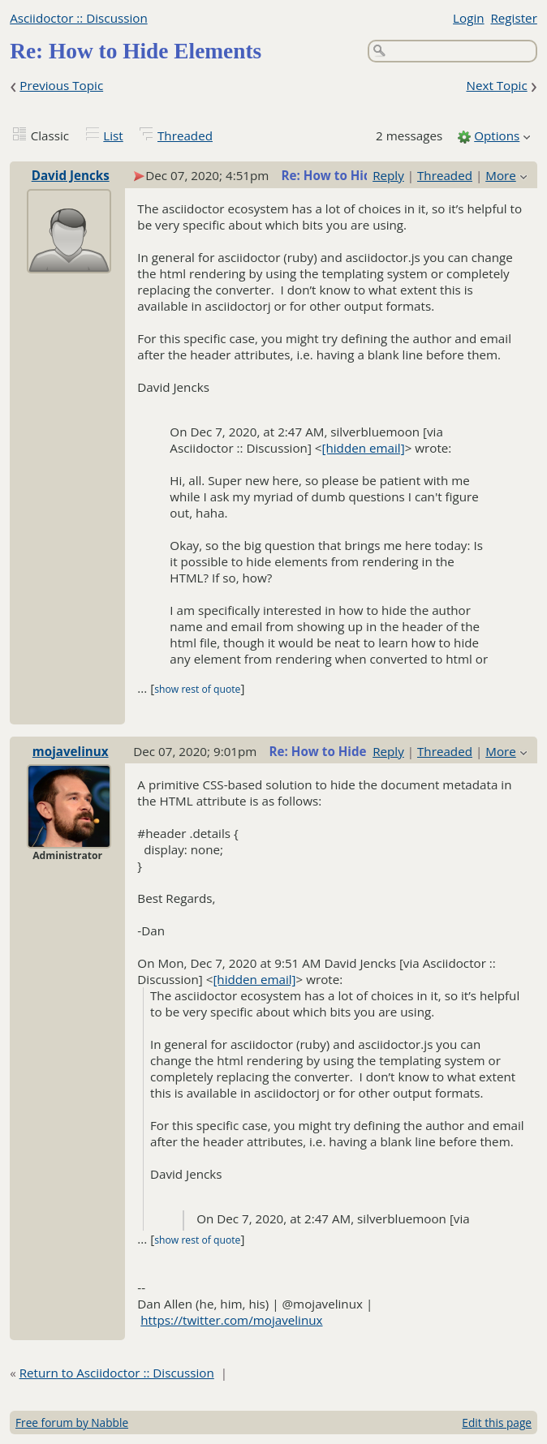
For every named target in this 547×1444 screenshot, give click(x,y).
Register (513, 18)
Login (468, 18)
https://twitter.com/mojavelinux (231, 1320)
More (500, 175)
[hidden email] (363, 448)
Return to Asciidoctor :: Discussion (116, 1372)
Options (496, 135)
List (113, 135)
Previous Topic (61, 85)
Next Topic (496, 85)
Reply (388, 175)
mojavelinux (70, 751)
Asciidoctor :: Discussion (79, 18)
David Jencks (71, 175)
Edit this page (497, 1422)
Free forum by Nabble (71, 1422)
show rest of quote (197, 689)
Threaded (185, 135)
